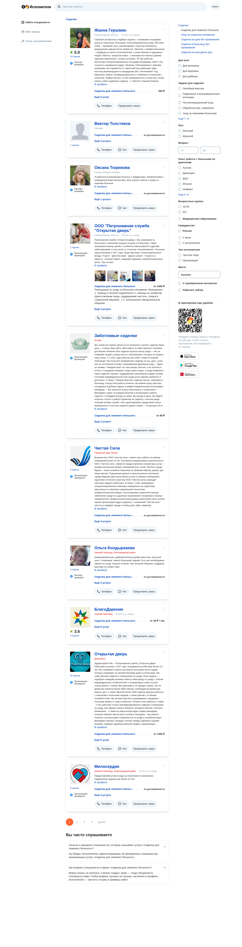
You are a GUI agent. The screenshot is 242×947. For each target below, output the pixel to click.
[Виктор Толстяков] (80, 131)
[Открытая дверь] (80, 662)
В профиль (100, 84)
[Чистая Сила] (80, 456)
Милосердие (106, 766)
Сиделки (183, 25)
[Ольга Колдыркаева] (80, 556)
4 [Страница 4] (91, 822)
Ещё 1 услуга (102, 199)
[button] (104, 105)
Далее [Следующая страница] (102, 822)
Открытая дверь (110, 654)
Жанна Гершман (110, 30)
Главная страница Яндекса (23, 6)
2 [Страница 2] (77, 822)
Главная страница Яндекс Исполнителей (36, 6)
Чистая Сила (107, 448)
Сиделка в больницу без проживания (195, 46)
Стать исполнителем (37, 41)
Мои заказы (31, 31)
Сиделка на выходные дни (196, 52)
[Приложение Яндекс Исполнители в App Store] (188, 356)
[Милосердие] (80, 774)
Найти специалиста (36, 22)
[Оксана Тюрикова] (80, 175)
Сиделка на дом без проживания (200, 39)
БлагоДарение (108, 609)
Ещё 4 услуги (102, 141)
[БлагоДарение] (80, 617)
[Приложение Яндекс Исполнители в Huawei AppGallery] (188, 374)
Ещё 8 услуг (101, 626)
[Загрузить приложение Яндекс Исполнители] (199, 320)
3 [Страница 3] (84, 822)
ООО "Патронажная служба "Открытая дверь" (121, 228)
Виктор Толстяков (112, 123)
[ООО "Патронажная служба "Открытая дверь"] (80, 233)
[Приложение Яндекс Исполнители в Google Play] (188, 365)
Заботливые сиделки (115, 335)
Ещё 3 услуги (102, 421)
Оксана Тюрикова (112, 167)
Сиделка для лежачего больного (114, 90)
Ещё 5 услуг (101, 97)
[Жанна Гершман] (80, 38)
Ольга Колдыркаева (114, 548)
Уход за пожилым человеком (198, 34)
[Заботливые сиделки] (80, 343)
